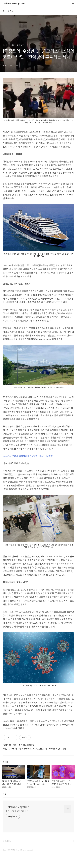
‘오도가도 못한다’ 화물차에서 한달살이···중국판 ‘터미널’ (28, 455)
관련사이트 (7, 841)
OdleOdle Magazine (14, 3)
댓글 (4, 794)
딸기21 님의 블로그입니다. (17, 810)
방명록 (10, 11)
